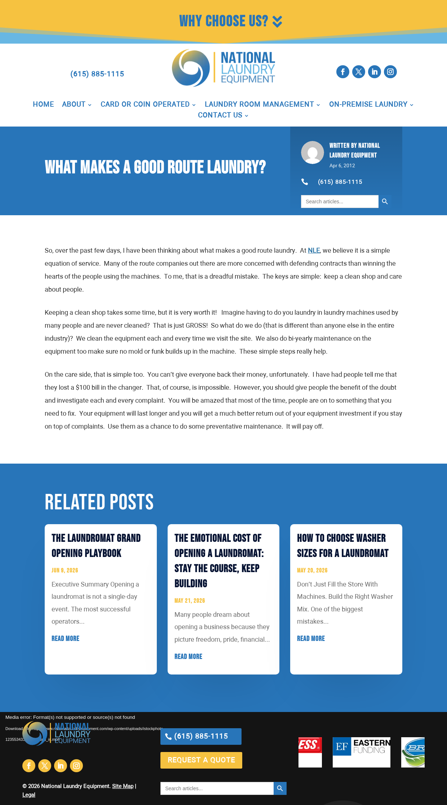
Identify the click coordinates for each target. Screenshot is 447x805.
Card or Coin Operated (145, 105)
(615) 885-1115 (97, 74)
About (73, 105)
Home (43, 105)
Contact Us (220, 116)
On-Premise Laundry (368, 105)
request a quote (201, 760)
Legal (28, 795)
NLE (314, 251)
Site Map (122, 786)
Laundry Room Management (259, 105)
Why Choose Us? (223, 22)
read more (65, 638)
